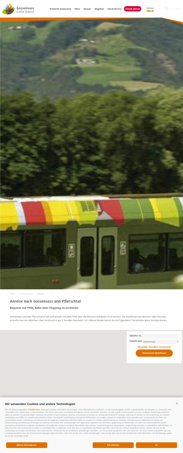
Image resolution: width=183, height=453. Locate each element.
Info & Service (115, 8)
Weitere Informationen (27, 445)
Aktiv (77, 8)
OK (156, 445)
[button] (177, 403)
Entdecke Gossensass (60, 8)
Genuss (87, 8)
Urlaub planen (132, 8)
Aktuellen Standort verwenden (154, 346)
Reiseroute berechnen (154, 353)
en (178, 9)
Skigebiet (99, 8)
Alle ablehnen (113, 445)
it (173, 9)
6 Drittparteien (34, 410)
